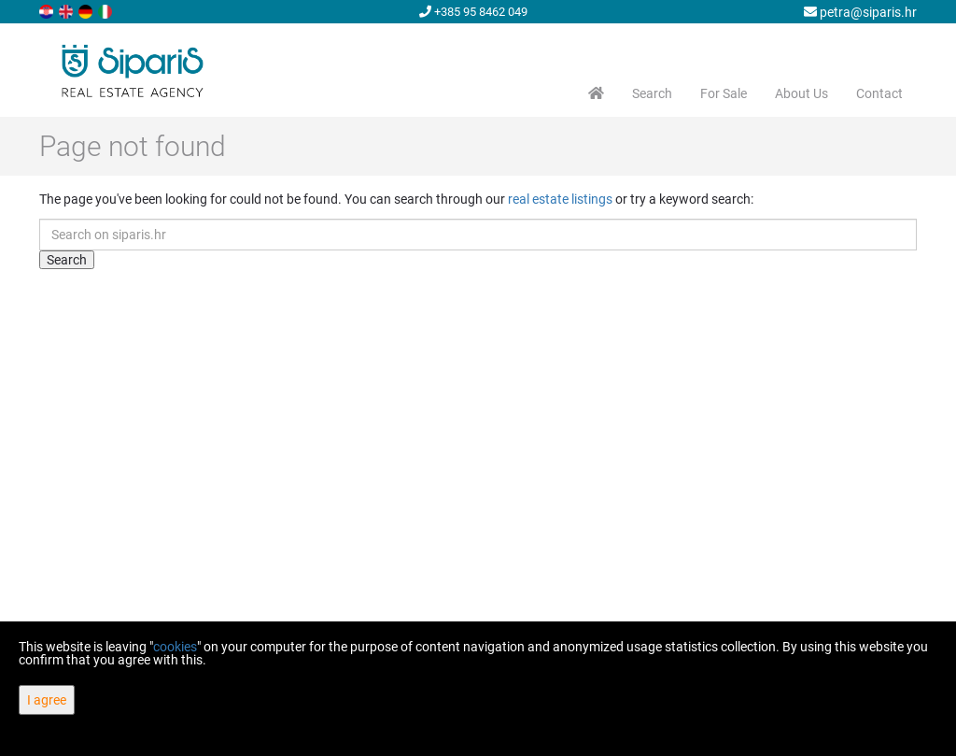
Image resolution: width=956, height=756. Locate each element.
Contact (879, 93)
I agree (46, 699)
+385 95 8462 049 (473, 12)
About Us (801, 93)
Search (652, 93)
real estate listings (560, 199)
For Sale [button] (723, 93)
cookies (175, 646)
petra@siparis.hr (860, 12)
